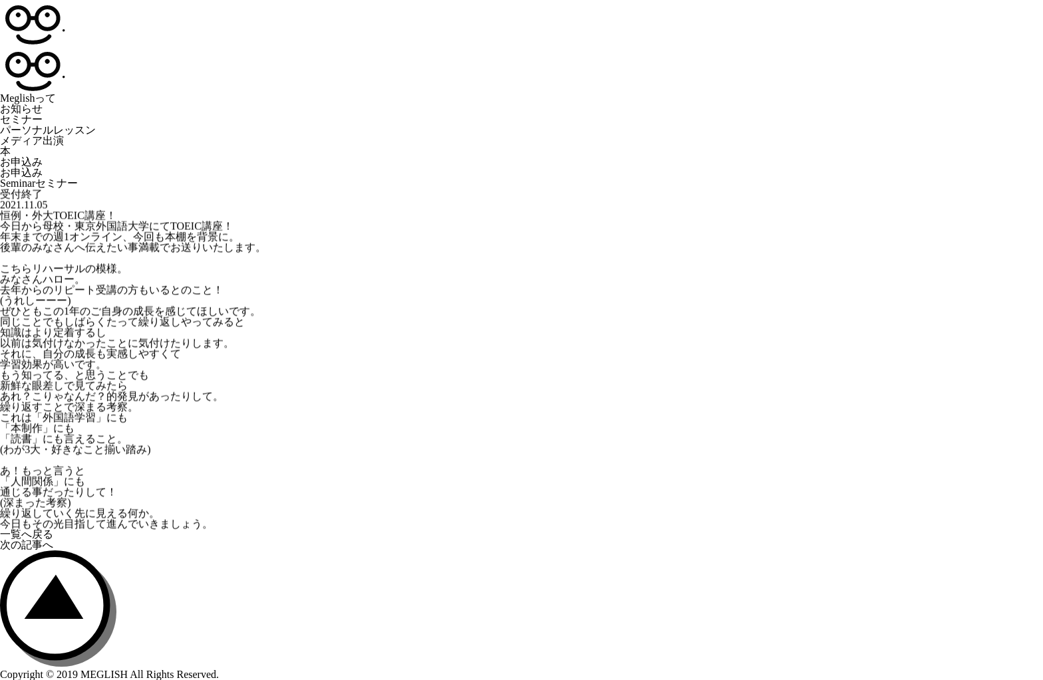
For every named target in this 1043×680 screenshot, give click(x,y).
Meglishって (28, 98)
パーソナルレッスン (48, 130)
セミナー (21, 119)
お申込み (21, 162)
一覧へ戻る (26, 534)
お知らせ (21, 108)
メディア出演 (32, 140)
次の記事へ (26, 544)
